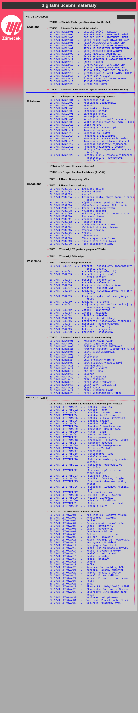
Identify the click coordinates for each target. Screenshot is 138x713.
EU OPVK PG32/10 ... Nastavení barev (77, 249)
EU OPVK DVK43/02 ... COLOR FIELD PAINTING (81, 398)
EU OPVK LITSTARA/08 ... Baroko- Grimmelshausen (85, 495)
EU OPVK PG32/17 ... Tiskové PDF (74, 272)
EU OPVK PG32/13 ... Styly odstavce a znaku (82, 259)
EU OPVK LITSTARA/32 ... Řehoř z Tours (78, 590)
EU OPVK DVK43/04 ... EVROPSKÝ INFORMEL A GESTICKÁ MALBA (92, 405)
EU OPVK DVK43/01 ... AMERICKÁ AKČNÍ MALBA (81, 395)
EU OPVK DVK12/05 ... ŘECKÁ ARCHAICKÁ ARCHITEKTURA (87, 46)
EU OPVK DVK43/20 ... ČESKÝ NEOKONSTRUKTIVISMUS (85, 457)
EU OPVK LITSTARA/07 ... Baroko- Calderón (81, 492)
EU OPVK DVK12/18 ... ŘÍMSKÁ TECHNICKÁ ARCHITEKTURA (88, 89)
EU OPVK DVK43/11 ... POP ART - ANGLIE (78, 428)
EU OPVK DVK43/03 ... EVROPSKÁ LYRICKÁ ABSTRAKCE (86, 402)
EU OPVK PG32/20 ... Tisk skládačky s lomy (81, 282)
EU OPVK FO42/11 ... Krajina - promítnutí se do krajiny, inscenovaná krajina (92, 354)
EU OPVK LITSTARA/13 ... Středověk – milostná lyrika (89, 511)
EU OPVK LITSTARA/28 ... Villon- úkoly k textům (85, 577)
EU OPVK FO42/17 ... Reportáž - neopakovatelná (84, 375)
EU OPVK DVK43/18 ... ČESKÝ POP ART (76, 451)
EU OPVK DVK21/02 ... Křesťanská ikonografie (83, 116)
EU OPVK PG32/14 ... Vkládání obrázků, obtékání (85, 262)
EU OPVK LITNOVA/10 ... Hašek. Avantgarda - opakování (90, 629)
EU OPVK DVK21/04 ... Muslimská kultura (79, 123)
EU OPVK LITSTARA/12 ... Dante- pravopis (80, 508)
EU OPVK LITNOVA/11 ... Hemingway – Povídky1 (83, 632)
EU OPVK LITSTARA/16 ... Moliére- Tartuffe (81, 521)
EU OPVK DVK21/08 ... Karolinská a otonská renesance (89, 136)
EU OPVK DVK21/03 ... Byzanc (71, 120)
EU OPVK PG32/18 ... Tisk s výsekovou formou (83, 275)
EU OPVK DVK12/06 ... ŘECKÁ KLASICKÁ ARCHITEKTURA (87, 50)
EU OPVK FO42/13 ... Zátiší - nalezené (78, 362)
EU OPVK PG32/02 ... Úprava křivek (75, 220)
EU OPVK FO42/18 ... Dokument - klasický (80, 378)
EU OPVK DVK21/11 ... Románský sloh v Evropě (83, 146)
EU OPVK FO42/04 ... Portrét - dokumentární (82, 323)
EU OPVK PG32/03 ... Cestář (70, 223)
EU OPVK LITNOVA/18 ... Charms (73, 655)
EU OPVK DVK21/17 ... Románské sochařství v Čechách (88, 165)
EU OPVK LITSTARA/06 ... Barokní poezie (79, 489)
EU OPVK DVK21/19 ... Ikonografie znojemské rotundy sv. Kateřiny (91, 174)
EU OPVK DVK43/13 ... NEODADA (72, 434)
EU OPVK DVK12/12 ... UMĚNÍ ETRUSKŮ (76, 69)
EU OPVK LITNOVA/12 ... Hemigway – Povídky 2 (83, 636)
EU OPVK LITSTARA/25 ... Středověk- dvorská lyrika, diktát (88, 562)
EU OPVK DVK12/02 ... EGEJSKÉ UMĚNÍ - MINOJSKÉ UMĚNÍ (89, 36)
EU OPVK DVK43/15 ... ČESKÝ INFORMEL (77, 441)
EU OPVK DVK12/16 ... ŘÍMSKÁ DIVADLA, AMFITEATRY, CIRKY (91, 82)
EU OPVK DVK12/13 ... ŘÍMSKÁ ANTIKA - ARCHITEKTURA (87, 72)
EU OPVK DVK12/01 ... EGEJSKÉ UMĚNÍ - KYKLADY (84, 33)
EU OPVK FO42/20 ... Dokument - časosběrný (81, 385)
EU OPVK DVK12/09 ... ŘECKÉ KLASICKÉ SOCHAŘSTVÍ (85, 59)
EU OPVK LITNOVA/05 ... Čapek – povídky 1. (81, 613)
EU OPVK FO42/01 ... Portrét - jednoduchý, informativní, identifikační (92, 308)
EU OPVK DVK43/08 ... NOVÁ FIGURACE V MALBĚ (82, 418)
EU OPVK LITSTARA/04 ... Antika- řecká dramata (84, 482)
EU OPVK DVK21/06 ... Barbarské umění (78, 129)
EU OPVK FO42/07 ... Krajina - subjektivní (81, 333)
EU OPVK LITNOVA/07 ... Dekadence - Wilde (81, 619)
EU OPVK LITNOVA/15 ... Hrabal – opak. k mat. (84, 646)
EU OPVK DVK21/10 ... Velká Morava (75, 142)
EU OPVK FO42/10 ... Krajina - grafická (79, 349)
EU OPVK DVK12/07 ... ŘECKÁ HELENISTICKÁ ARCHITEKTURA (90, 53)
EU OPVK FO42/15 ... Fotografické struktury (82, 369)
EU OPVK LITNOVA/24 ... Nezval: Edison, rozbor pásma (89, 675)
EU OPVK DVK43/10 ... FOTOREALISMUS (76, 424)
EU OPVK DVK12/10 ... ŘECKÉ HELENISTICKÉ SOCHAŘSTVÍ (88, 63)
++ (122, 17)
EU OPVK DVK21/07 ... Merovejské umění (78, 133)
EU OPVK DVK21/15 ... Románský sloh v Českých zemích (89, 159)
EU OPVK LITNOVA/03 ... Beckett (73, 606)
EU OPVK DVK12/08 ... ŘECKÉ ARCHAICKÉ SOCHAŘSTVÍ (86, 56)
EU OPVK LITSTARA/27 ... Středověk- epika (81, 573)
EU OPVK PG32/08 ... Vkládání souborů (78, 243)
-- (130, 17)
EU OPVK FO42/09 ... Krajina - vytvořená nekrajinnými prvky (90, 344)
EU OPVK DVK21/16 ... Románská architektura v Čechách (90, 162)
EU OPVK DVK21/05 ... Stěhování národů (78, 126)
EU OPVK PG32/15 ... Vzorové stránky (77, 266)
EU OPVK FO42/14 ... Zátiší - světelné (78, 365)
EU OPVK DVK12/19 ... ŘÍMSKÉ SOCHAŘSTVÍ (79, 92)
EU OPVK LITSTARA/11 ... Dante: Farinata (80, 505)
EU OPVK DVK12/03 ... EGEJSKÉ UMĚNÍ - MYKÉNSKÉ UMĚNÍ (89, 40)
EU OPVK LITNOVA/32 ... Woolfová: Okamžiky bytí (85, 704)
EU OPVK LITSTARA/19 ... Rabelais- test (79, 531)
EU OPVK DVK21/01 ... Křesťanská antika (79, 113)
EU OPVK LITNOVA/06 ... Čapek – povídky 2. (81, 616)
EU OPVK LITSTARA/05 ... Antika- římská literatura (87, 485)
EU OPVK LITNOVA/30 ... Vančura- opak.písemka (84, 698)
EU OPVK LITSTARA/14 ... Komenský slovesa (81, 515)
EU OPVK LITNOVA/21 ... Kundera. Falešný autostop (87, 665)
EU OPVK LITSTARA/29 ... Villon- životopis (81, 580)
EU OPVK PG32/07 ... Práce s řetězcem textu (82, 239)
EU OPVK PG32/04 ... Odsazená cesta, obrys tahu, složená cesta (92, 228)
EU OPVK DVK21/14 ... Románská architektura (82, 156)
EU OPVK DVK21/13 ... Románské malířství (80, 152)
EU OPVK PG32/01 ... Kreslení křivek (77, 217)
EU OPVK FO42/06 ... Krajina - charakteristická (85, 329)
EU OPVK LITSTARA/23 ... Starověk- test (79, 554)
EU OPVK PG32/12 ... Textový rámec (75, 256)
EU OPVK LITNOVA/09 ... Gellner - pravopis (81, 626)
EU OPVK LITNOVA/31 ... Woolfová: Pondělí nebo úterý (89, 701)
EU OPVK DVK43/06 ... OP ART (71, 411)
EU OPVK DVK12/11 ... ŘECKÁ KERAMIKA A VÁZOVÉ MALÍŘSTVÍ (91, 66)
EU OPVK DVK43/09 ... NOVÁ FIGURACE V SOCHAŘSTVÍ (86, 421)
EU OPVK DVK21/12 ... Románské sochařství (81, 149)
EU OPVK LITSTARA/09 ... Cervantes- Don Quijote (85, 498)
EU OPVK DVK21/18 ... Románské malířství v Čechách (87, 169)
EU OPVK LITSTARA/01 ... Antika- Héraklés (81, 472)
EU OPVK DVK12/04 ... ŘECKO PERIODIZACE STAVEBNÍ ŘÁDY (90, 43)
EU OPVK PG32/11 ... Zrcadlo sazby (75, 252)
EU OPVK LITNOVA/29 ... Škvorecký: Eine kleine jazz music (88, 693)
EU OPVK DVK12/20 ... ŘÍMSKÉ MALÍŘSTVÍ (78, 95)
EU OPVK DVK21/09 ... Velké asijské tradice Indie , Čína (92, 139)
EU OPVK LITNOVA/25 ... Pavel (72, 678)
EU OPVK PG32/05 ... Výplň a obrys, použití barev (87, 233)
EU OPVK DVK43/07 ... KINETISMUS (74, 415)
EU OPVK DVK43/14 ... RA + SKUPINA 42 (78, 437)
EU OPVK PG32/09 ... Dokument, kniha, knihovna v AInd (90, 246)
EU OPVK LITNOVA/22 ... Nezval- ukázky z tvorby (85, 668)
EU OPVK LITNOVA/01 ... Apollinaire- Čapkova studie (88, 600)
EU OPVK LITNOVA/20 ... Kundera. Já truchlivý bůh (87, 662)
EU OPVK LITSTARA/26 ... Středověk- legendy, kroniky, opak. (90, 569)
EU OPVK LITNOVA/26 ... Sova (71, 681)
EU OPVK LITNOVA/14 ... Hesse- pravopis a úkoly (85, 642)
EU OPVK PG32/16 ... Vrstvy (70, 269)
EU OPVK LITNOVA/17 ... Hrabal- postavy (79, 652)
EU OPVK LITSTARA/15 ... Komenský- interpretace (85, 518)
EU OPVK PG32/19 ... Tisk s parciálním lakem (83, 279)
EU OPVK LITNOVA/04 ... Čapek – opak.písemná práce (87, 610)
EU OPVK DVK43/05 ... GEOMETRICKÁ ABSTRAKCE (82, 408)
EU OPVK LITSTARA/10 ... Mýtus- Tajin (78, 502)
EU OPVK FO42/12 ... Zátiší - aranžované (80, 359)
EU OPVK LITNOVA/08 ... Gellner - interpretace (84, 623)
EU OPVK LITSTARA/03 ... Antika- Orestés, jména (85, 479)
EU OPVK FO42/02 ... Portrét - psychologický (83, 313)
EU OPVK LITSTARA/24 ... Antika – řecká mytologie (87, 557)
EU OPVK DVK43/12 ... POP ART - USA (76, 431)
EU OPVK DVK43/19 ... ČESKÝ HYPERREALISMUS (81, 454)
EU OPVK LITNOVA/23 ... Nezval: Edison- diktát (84, 672)
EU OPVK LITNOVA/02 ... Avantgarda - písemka (83, 603)
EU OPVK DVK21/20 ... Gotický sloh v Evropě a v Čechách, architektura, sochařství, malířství (92, 182)
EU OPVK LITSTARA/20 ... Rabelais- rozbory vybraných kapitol (89, 536)
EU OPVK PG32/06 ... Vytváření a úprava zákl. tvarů (88, 236)
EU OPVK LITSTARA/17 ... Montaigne (75, 524)
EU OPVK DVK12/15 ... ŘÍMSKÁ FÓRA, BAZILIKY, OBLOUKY (89, 79)
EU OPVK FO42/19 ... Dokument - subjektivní (82, 382)
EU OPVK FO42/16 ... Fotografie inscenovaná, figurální (90, 372)
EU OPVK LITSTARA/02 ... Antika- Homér (78, 475)
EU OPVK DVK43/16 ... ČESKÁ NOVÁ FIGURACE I (82, 444)
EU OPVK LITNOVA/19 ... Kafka (72, 659)
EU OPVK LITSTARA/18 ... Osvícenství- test (81, 528)
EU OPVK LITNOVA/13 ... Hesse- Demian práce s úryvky (89, 639)
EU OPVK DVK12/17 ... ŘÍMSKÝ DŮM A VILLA (80, 85)
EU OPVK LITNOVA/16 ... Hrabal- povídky (79, 649)
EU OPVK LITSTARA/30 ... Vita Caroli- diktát (83, 583)
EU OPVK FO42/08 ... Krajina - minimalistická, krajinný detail (91, 338)
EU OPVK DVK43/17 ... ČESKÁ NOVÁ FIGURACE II (83, 447)
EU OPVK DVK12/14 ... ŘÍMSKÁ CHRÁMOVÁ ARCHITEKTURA (87, 76)
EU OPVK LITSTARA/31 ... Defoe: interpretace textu (87, 586)
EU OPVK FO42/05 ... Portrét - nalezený (79, 326)
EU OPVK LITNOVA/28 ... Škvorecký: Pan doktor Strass (89, 688)
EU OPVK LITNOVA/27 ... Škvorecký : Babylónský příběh (90, 685)
